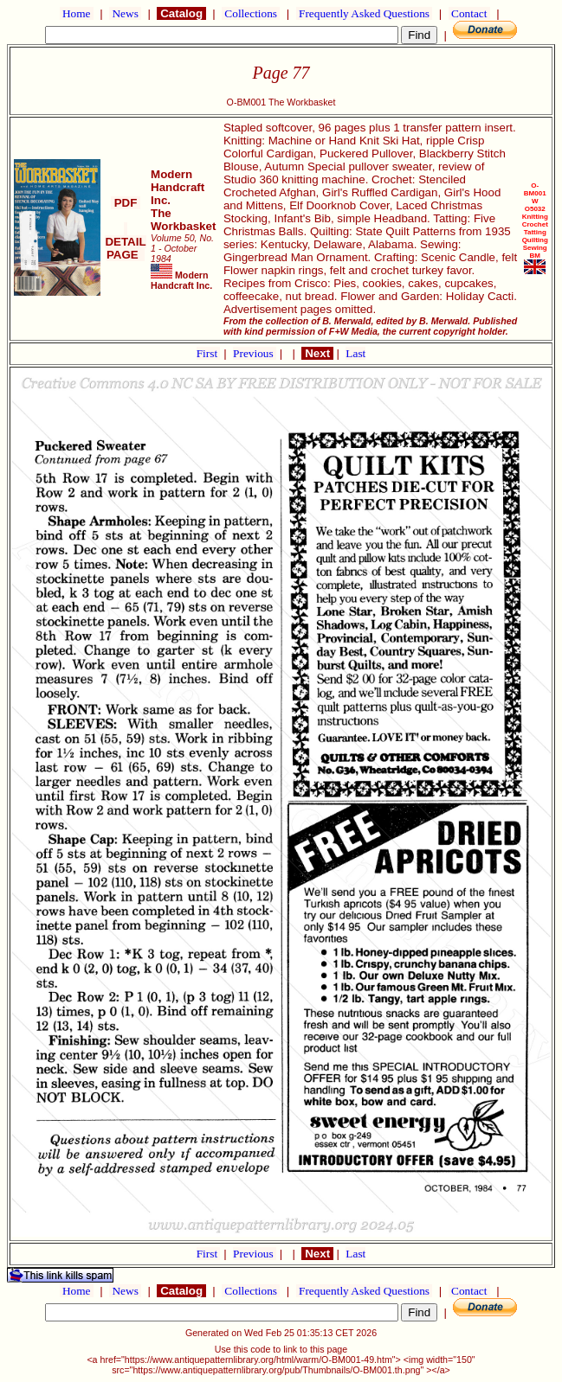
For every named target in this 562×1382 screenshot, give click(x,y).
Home (77, 13)
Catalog (181, 13)
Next (317, 353)
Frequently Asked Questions (364, 13)
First (209, 353)
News (125, 13)
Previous (254, 353)
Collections (251, 13)
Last (355, 353)
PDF (125, 202)
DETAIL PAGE (125, 241)
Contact (469, 13)
